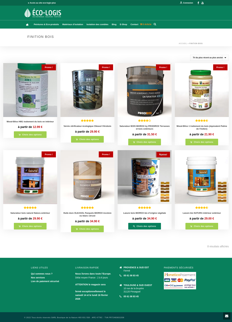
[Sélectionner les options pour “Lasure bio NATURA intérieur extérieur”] (201, 226)
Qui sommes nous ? (42, 273)
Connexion (186, 3)
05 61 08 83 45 (131, 275)
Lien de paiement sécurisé (45, 281)
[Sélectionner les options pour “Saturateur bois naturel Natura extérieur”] (30, 226)
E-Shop (123, 24)
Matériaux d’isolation (72, 24)
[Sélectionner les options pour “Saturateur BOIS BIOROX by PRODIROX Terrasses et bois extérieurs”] (144, 142)
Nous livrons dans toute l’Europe (93, 273)
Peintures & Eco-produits (46, 24)
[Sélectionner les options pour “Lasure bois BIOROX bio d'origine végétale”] (144, 226)
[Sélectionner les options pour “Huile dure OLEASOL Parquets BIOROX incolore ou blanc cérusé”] (87, 229)
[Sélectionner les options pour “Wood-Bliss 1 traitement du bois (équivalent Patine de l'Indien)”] (201, 142)
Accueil (183, 43)
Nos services (38, 277)
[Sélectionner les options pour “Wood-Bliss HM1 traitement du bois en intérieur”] (30, 134)
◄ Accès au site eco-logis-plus (41, 3)
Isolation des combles (97, 24)
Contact (134, 24)
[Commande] (209, 58)
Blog (114, 24)
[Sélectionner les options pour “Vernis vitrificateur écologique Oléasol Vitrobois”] (87, 139)
